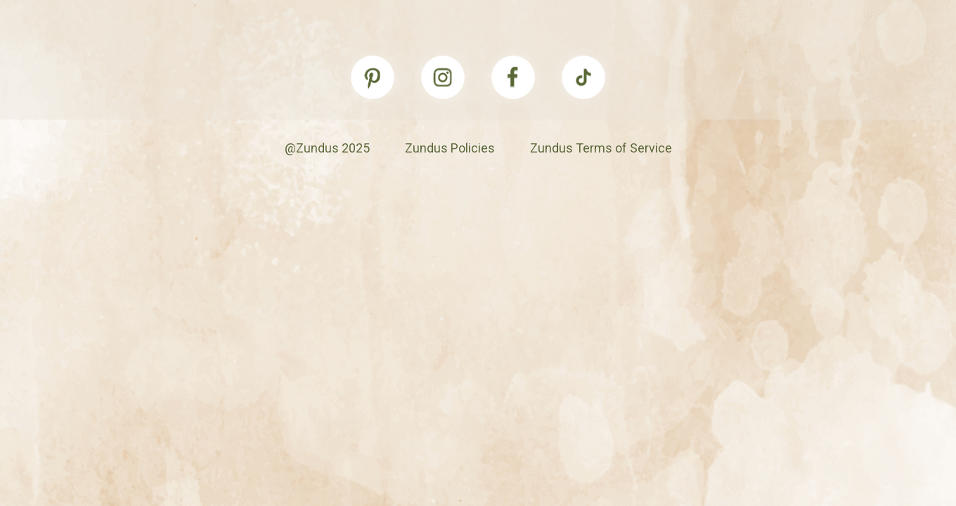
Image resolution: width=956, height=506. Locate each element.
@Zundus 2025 (327, 148)
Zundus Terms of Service (601, 148)
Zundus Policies (450, 148)
